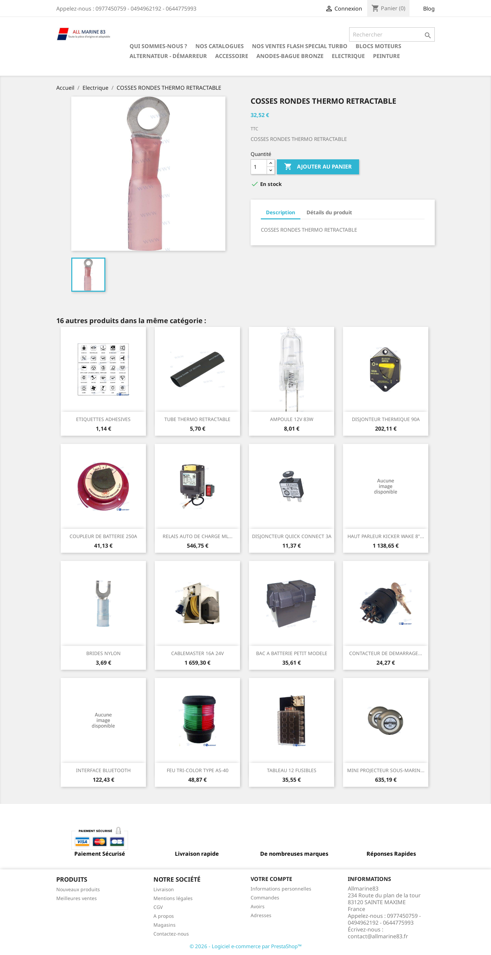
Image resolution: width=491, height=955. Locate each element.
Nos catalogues (219, 46)
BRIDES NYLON (103, 653)
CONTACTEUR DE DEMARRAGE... (385, 653)
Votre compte (271, 879)
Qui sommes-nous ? (158, 46)
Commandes (265, 897)
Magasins (164, 925)
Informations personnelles (281, 888)
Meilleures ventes (76, 898)
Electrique (348, 56)
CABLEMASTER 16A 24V (197, 653)
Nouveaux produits (78, 889)
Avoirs (258, 906)
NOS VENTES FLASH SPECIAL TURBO (299, 46)
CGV (158, 907)
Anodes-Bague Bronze (290, 56)
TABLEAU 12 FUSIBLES (291, 770)
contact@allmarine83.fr (378, 936)
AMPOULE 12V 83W (291, 419)
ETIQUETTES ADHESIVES (103, 419)
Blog (429, 8)
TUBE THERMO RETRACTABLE (197, 419)
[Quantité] (259, 166)
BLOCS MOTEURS (378, 46)
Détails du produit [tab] (329, 212)
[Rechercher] (392, 34)
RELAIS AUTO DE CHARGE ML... (198, 536)
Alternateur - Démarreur (168, 56)
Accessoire (231, 56)
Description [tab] (280, 212)
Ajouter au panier (318, 166)
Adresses (261, 915)
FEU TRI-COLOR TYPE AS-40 (197, 770)
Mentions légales (173, 898)
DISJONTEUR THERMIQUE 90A (386, 419)
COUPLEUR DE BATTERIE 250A (103, 536)
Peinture (386, 56)
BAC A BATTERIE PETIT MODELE (291, 653)
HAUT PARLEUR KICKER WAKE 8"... (385, 536)
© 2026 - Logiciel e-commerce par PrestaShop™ (246, 946)
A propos (163, 916)
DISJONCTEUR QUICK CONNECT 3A (291, 536)
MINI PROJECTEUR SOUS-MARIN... (386, 770)
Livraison (163, 889)
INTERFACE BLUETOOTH (103, 770)
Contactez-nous (171, 933)
